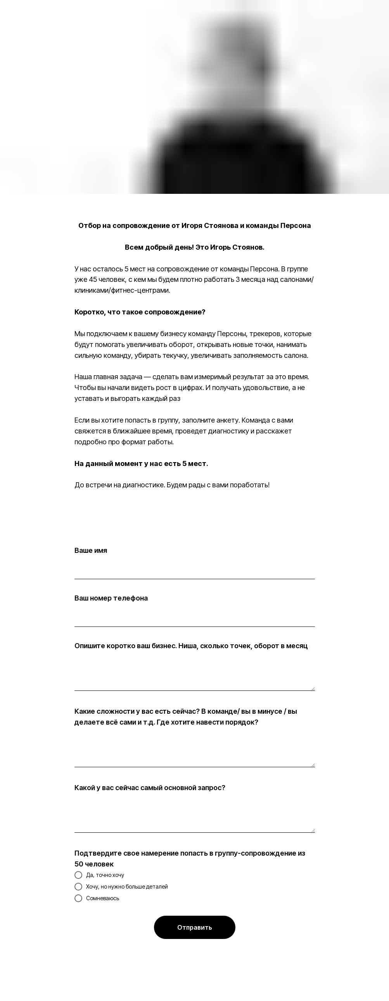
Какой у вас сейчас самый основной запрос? (149, 788)
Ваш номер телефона (111, 598)
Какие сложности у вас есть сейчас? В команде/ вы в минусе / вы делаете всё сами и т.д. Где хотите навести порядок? (185, 716)
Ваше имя (90, 550)
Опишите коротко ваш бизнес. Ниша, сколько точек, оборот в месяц (191, 646)
